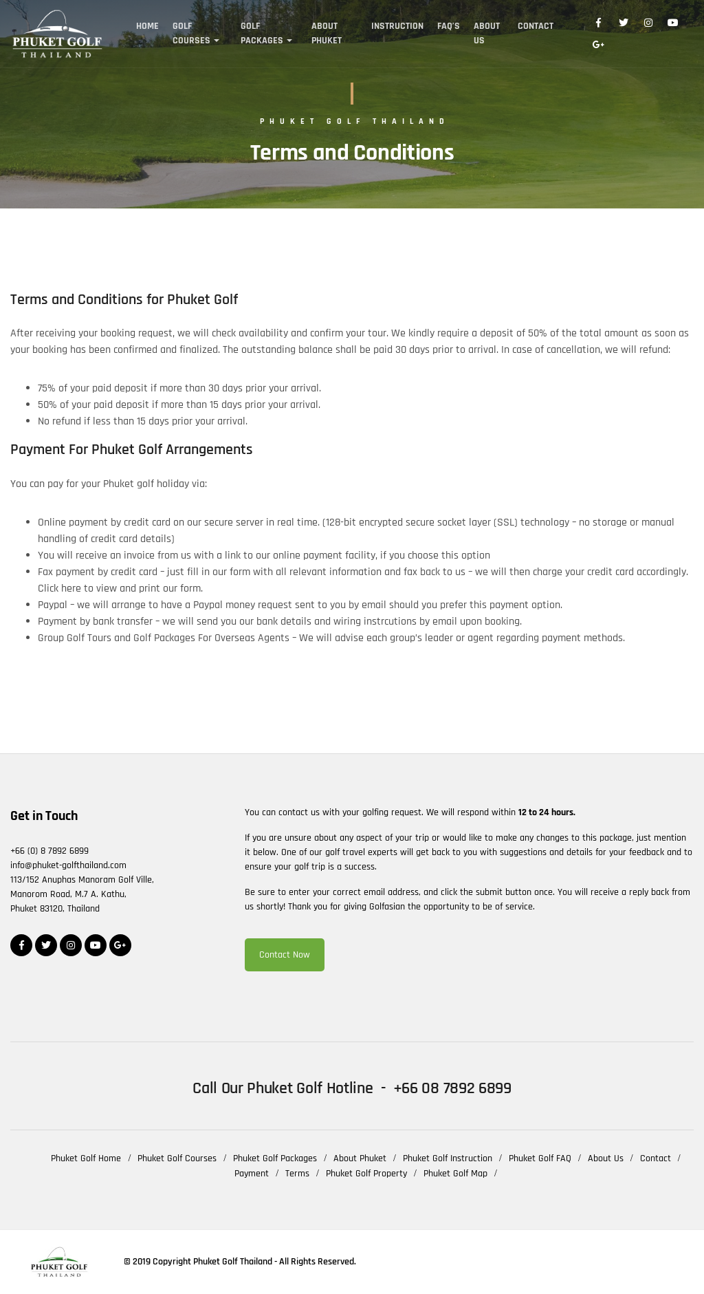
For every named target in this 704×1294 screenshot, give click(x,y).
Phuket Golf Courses (177, 1158)
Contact (535, 26)
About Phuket (326, 33)
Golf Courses (191, 33)
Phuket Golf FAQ (540, 1158)
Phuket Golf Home (86, 1158)
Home (147, 26)
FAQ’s (448, 26)
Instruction (397, 26)
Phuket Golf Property (366, 1173)
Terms (297, 1173)
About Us (487, 33)
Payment (251, 1173)
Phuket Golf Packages (275, 1158)
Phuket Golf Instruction (447, 1158)
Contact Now (284, 955)
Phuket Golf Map (455, 1173)
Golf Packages (262, 33)
